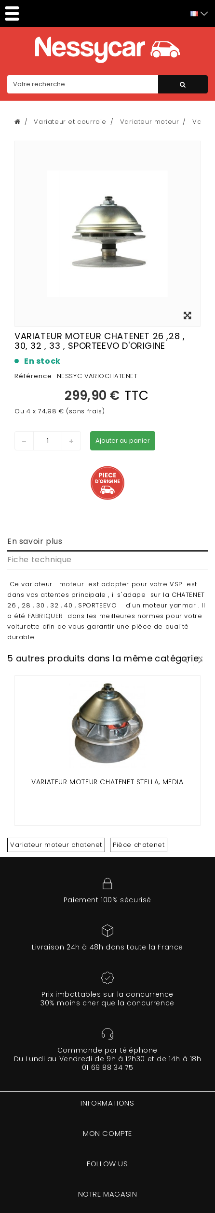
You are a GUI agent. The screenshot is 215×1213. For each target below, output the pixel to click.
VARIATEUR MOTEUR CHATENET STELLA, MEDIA (107, 782)
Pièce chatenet (138, 844)
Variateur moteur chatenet (56, 844)
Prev (186, 659)
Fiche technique (39, 559)
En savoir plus (34, 541)
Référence (33, 376)
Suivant (200, 659)
